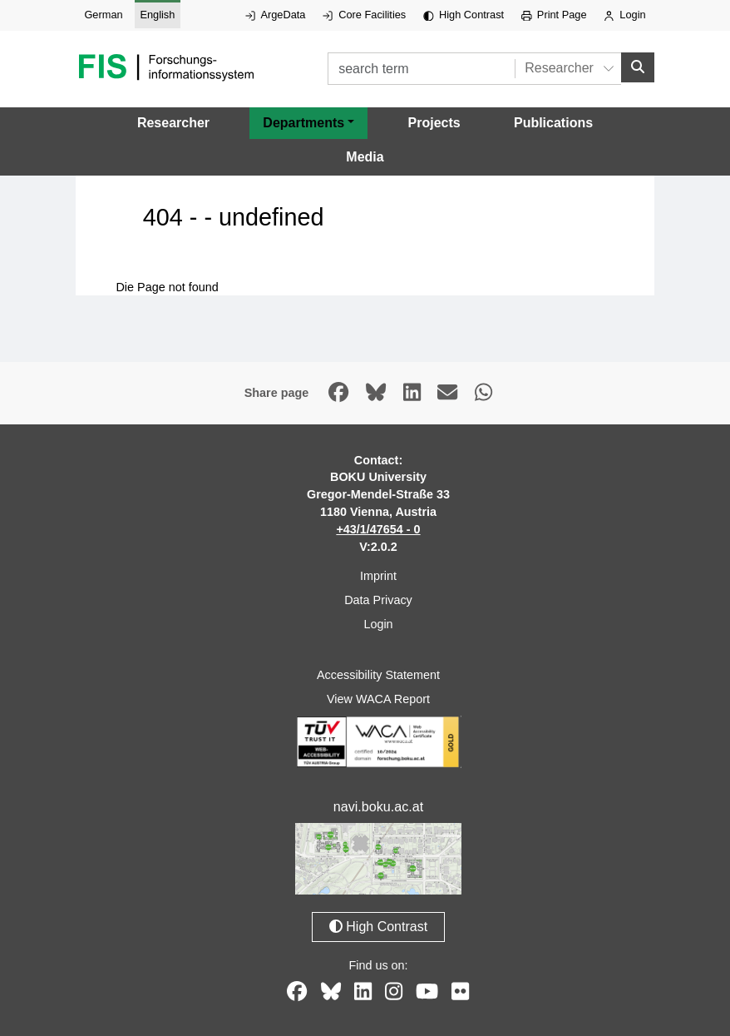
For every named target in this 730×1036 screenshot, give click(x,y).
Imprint (378, 575)
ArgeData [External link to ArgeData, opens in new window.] (275, 14)
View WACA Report (378, 699)
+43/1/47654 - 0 (378, 529)
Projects (434, 123)
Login (624, 14)
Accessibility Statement (378, 675)
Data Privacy (378, 600)
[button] (308, 123)
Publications (553, 123)
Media (364, 157)
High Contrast (463, 14)
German (103, 14)
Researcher (173, 123)
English (157, 14)
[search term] (421, 68)
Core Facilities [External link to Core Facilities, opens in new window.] (364, 14)
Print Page (554, 14)
